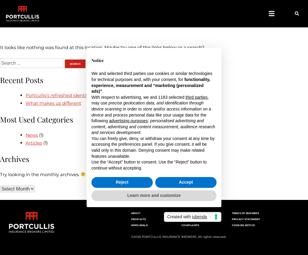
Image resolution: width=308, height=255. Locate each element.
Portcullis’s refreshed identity (58, 95)
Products (138, 219)
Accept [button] (186, 182)
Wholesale (139, 225)
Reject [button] (122, 182)
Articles (34, 143)
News (32, 135)
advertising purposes (128, 120)
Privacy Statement (246, 219)
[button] (271, 14)
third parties (197, 97)
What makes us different (53, 103)
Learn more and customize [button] (153, 195)
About (135, 213)
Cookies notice (243, 225)
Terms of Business (245, 213)
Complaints (190, 225)
